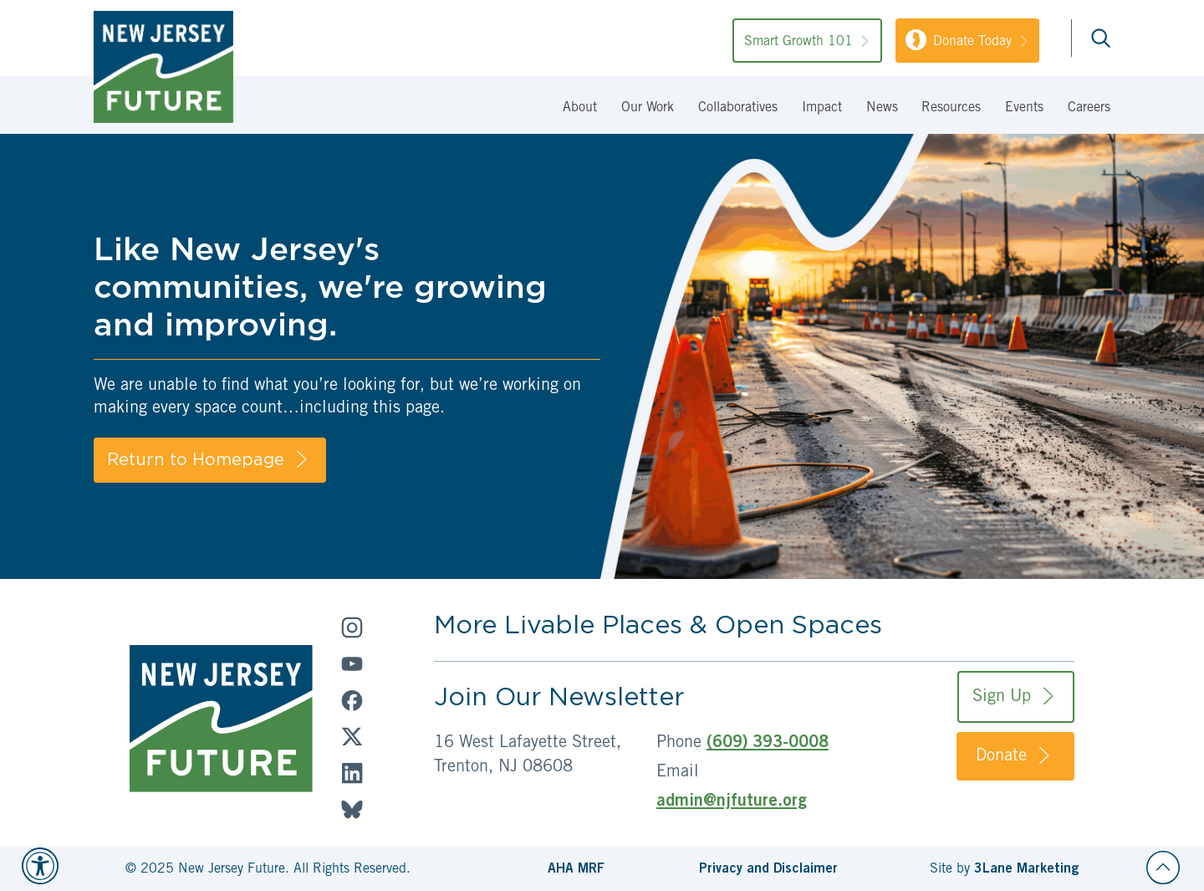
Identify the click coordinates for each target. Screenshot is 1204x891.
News (882, 108)
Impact (822, 108)
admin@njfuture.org (731, 802)
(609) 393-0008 (768, 743)
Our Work (647, 108)
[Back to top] (1163, 867)
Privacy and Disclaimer (768, 869)
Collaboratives (738, 108)
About (580, 108)
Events (1024, 108)
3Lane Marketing (1026, 869)
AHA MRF (576, 869)
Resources (951, 108)
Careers (1089, 108)
